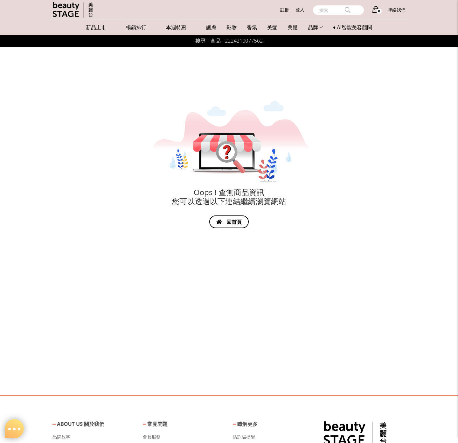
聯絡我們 (397, 10)
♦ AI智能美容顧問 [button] (352, 27)
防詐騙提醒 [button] (244, 437)
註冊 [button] (284, 10)
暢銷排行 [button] (136, 27)
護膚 (211, 27)
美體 (293, 27)
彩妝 (231, 27)
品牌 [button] (315, 27)
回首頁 (229, 221)
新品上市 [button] (96, 27)
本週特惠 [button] (176, 27)
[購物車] (375, 11)
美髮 (272, 27)
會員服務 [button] (152, 437)
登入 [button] (299, 10)
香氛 (252, 27)
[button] (355, 432)
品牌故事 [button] (61, 437)
